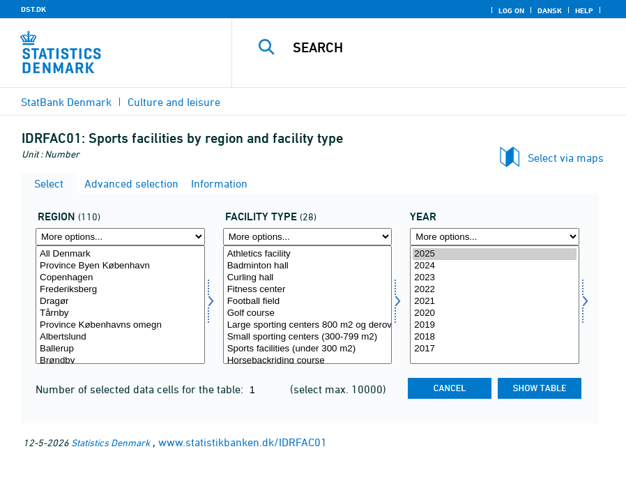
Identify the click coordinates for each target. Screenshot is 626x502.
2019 (495, 325)
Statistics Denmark (110, 442)
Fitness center (308, 290)
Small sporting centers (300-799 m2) (308, 337)
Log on (511, 10)
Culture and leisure (174, 102)
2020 (495, 313)
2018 (495, 337)
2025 (495, 254)
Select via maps (566, 157)
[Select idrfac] (307, 304)
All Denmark (120, 254)
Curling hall (308, 278)
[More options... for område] (120, 236)
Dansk (549, 10)
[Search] (443, 47)
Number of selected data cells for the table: (141, 389)
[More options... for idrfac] (307, 236)
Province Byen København (120, 266)
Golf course (308, 313)
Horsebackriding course (308, 361)
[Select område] (120, 304)
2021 (495, 301)
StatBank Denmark (66, 102)
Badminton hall (308, 266)
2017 (495, 349)
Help (584, 10)
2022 (495, 290)
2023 (495, 278)
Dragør (120, 301)
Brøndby (120, 361)
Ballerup (120, 349)
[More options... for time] (494, 236)
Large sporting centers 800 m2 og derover (308, 325)
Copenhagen (120, 278)
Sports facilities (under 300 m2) (308, 349)
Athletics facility (308, 254)
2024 (495, 266)
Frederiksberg (120, 290)
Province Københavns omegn (120, 325)
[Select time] (494, 304)
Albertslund (120, 337)
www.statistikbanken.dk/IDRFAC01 (242, 442)
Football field (308, 301)
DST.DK (33, 9)
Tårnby (120, 313)
